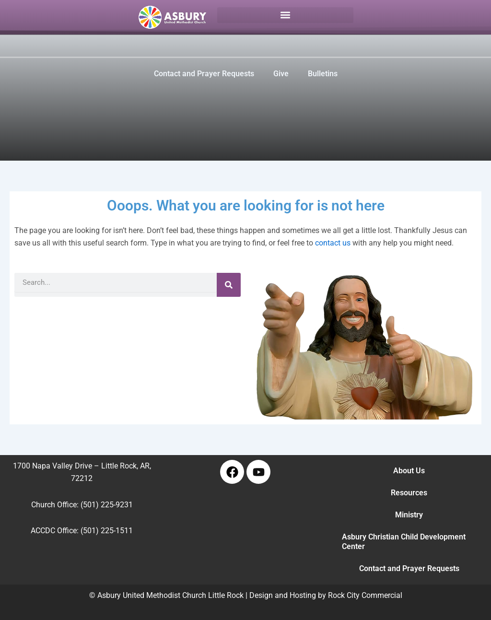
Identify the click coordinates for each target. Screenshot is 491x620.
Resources (409, 492)
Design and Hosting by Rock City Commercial (325, 595)
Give (281, 73)
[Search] (229, 285)
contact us (333, 242)
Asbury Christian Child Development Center (404, 541)
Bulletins (323, 73)
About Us (409, 470)
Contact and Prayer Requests (204, 73)
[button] (285, 15)
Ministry (409, 514)
